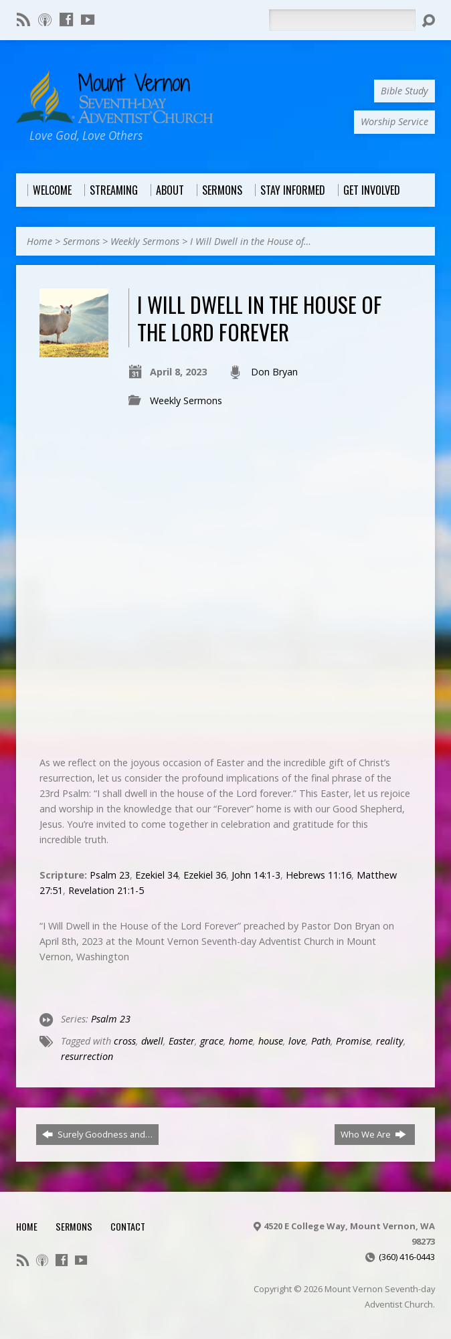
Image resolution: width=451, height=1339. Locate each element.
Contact (127, 1226)
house (270, 1041)
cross (125, 1041)
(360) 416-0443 (407, 1257)
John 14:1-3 (256, 875)
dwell (152, 1041)
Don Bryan (274, 371)
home (241, 1041)
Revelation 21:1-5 (106, 890)
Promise (353, 1041)
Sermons (81, 241)
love (297, 1041)
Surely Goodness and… (97, 1134)
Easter (182, 1041)
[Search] (342, 20)
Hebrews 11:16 (318, 875)
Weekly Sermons (144, 241)
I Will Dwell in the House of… (250, 241)
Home (39, 241)
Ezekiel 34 (156, 875)
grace (211, 1041)
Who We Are (373, 1134)
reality (389, 1041)
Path (321, 1041)
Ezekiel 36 (204, 875)
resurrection (87, 1056)
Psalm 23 (110, 875)
